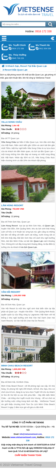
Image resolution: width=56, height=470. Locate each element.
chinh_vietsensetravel (10, 48)
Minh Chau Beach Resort (17, 365)
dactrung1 (10, 58)
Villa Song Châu (11, 122)
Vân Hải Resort (10, 292)
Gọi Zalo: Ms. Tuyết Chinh (4, 47)
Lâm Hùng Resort (12, 205)
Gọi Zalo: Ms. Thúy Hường (4, 56)
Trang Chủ (28, 9)
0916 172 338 (43, 31)
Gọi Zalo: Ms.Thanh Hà (32, 47)
